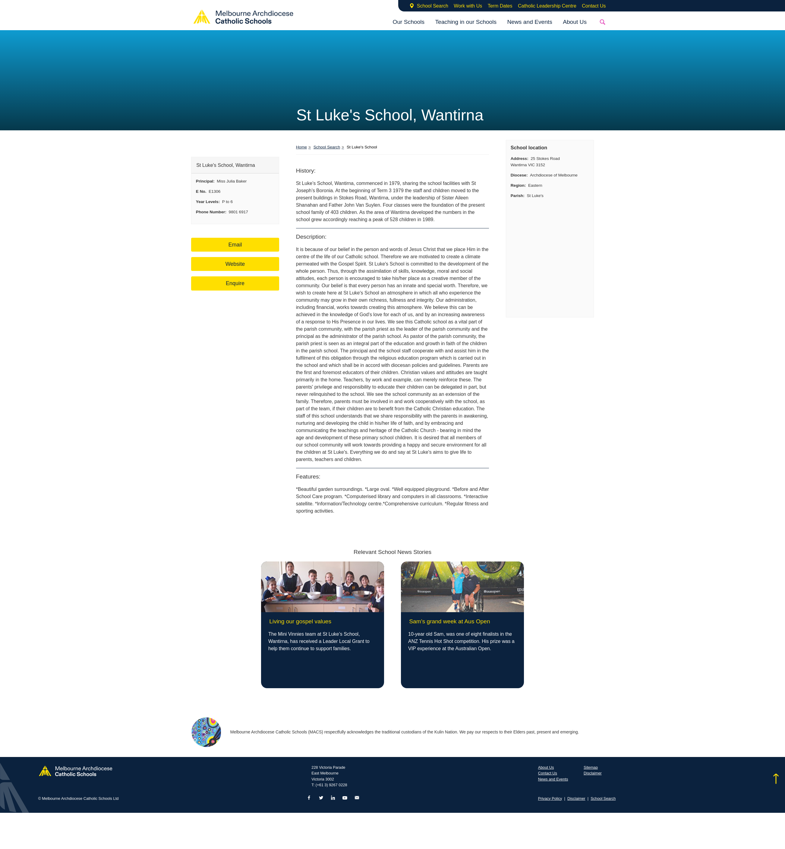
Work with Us (468, 5)
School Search (432, 5)
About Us (575, 22)
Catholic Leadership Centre (547, 5)
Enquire (235, 283)
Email (235, 245)
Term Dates (500, 5)
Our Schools (408, 22)
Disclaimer (593, 773)
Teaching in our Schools (466, 22)
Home (301, 147)
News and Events (529, 22)
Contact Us (594, 5)
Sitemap (591, 767)
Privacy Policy (550, 798)
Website (235, 264)
